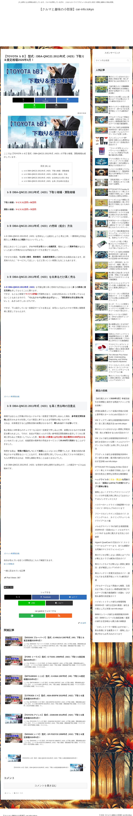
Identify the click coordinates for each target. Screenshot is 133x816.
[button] (73, 100)
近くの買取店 (9, 558)
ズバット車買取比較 (12, 391)
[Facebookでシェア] (31, 100)
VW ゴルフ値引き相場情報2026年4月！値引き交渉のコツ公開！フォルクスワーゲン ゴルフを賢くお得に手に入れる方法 (112, 443)
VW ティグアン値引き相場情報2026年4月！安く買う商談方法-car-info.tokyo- (112, 422)
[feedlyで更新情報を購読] (43, 610)
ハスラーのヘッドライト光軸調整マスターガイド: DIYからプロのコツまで (112, 506)
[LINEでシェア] (59, 100)
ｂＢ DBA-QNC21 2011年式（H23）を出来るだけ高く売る (46, 172)
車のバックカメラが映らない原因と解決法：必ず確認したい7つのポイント (112, 566)
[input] (112, 60)
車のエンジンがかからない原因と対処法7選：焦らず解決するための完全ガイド (112, 431)
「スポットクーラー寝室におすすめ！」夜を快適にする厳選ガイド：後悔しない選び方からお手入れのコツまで (112, 630)
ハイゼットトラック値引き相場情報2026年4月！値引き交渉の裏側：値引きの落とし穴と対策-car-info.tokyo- (112, 605)
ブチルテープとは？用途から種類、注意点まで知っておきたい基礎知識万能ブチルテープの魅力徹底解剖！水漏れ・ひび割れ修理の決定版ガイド (112, 591)
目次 (42, 160)
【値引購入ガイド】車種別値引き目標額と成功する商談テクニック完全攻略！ (112, 402)
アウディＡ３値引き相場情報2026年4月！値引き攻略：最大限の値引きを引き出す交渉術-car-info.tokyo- (112, 457)
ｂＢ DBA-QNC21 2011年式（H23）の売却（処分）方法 (45, 168)
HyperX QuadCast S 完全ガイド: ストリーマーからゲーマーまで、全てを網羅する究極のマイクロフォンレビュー (112, 545)
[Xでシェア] (17, 100)
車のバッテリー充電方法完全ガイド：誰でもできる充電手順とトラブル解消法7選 (112, 576)
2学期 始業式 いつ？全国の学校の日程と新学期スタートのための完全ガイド (111, 413)
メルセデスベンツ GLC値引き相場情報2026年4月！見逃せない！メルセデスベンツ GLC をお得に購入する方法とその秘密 (112, 531)
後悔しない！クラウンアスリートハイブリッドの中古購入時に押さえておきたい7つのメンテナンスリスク (112, 495)
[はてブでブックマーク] (45, 100)
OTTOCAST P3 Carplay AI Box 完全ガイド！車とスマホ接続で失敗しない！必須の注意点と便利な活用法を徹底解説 (112, 470)
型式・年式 (9, 581)
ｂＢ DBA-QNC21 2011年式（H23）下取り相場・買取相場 (46, 165)
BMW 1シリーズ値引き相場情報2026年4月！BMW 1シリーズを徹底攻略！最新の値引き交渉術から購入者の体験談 (112, 617)
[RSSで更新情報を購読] (48, 610)
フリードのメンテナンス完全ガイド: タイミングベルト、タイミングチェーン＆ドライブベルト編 (112, 517)
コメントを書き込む (46, 783)
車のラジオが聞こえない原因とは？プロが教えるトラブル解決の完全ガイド (112, 556)
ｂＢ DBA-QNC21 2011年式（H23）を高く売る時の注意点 (46, 175)
